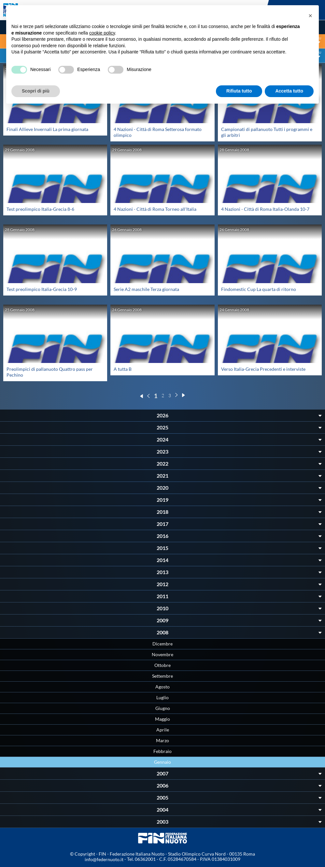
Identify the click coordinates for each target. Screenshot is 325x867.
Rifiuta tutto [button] (239, 91)
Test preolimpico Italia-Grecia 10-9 (42, 289)
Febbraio (162, 751)
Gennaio (162, 762)
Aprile (162, 729)
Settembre (162, 676)
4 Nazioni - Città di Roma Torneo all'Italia (155, 209)
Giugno (162, 708)
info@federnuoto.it (104, 859)
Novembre (162, 654)
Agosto (162, 686)
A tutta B (123, 369)
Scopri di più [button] (35, 91)
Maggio (162, 719)
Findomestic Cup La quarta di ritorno (258, 289)
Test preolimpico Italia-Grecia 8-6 (40, 209)
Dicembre (162, 643)
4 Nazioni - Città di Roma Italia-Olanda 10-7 (265, 209)
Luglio (162, 697)
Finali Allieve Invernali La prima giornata (47, 129)
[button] (310, 15)
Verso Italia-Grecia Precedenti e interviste (263, 369)
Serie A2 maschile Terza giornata (146, 289)
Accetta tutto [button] (289, 91)
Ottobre (162, 665)
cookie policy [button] (102, 33)
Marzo (162, 740)
